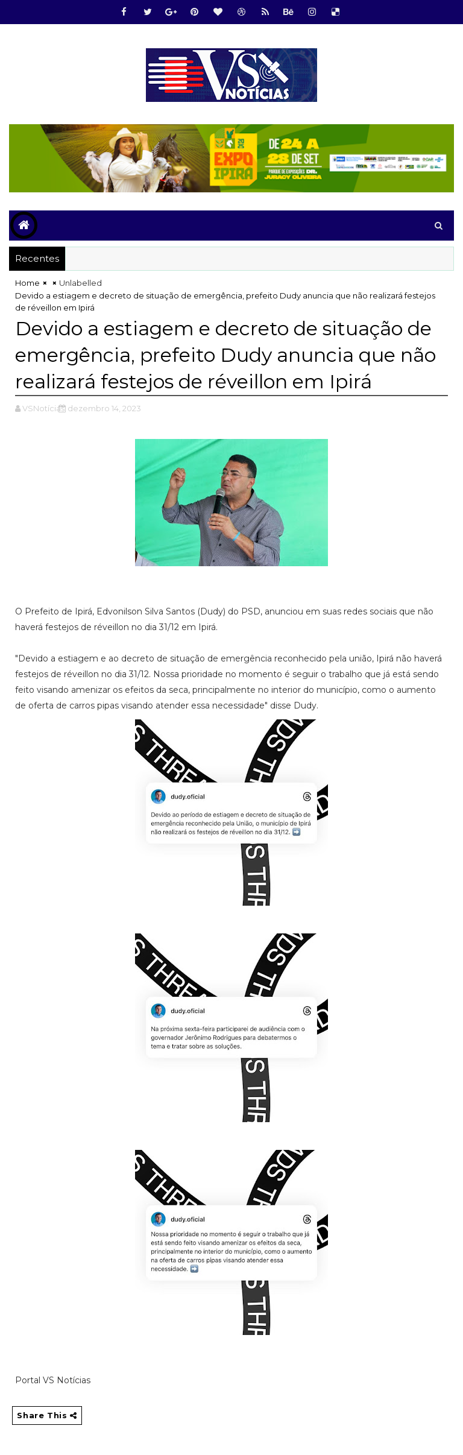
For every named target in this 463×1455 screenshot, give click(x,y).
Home (27, 283)
